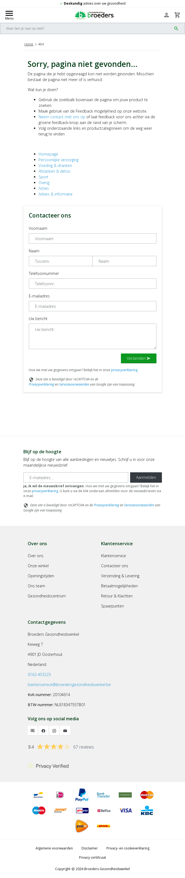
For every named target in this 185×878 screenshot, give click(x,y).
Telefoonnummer (44, 273)
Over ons (35, 555)
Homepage (48, 154)
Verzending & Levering (120, 575)
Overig (44, 182)
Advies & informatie (56, 194)
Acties (44, 188)
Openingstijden (41, 575)
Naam (34, 250)
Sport (43, 176)
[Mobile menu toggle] (9, 14)
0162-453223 (39, 674)
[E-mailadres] (75, 477)
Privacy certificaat (92, 857)
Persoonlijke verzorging (59, 159)
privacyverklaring (124, 370)
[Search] (86, 28)
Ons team (36, 585)
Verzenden (138, 358)
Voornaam (38, 228)
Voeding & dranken (55, 165)
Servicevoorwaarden (74, 384)
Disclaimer (89, 848)
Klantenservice (113, 555)
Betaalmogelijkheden (119, 585)
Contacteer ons (114, 565)
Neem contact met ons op (62, 116)
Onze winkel (38, 565)
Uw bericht (38, 318)
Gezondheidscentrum (47, 595)
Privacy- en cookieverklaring (127, 848)
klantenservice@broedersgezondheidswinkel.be (69, 684)
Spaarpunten (112, 606)
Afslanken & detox (54, 171)
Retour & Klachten (117, 595)
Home (28, 44)
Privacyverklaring (41, 384)
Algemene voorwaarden (54, 848)
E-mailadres (39, 296)
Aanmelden (146, 477)
